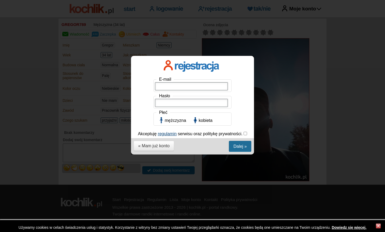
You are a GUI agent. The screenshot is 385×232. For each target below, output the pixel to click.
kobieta (206, 120)
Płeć (163, 112)
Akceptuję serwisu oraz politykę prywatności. (191, 134)
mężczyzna (175, 120)
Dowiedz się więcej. (349, 227)
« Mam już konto (154, 146)
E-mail (165, 79)
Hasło (164, 96)
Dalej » (240, 146)
